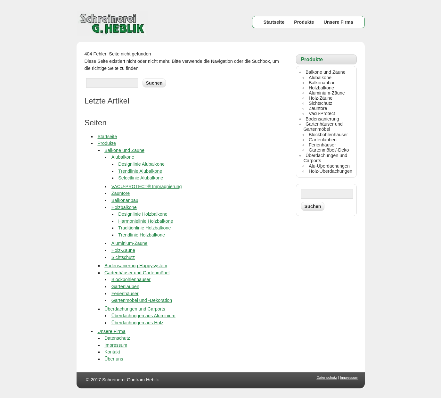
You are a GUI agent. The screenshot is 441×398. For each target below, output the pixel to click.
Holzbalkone (124, 207)
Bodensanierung (322, 118)
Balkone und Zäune (124, 150)
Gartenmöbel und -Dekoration (141, 300)
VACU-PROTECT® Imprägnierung (146, 186)
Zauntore (120, 193)
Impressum (115, 345)
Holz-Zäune (123, 250)
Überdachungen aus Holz (137, 322)
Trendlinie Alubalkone (140, 171)
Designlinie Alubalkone (141, 164)
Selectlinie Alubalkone (140, 177)
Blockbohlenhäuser (131, 279)
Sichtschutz (123, 257)
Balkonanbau (124, 200)
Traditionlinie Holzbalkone (144, 227)
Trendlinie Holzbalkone (141, 234)
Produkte (304, 22)
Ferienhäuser (125, 293)
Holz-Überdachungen (330, 171)
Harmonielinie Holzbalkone (145, 221)
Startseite (274, 22)
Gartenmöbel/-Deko (329, 150)
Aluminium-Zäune (129, 243)
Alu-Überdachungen (329, 166)
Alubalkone (122, 157)
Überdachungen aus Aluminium (143, 315)
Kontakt (112, 351)
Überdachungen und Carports (134, 308)
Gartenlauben (125, 286)
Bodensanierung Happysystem (135, 265)
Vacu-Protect (322, 113)
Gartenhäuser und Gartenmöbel (136, 272)
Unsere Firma (338, 22)
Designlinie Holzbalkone (142, 214)
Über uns (113, 358)
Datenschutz (117, 338)
